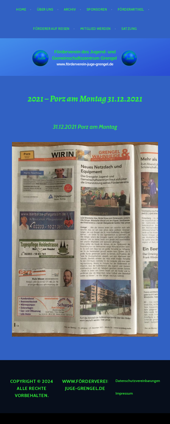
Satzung (129, 29)
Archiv (70, 10)
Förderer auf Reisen (51, 29)
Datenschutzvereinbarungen (138, 381)
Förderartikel (131, 10)
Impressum (124, 393)
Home (21, 10)
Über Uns (45, 10)
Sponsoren (97, 10)
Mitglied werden (95, 29)
